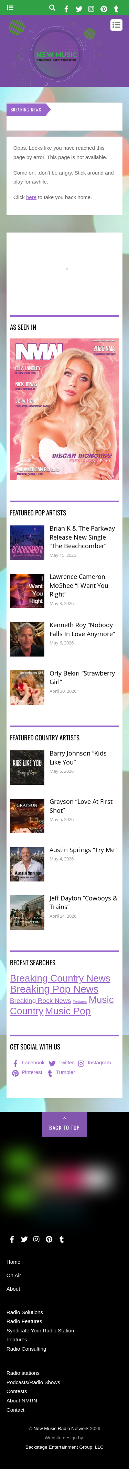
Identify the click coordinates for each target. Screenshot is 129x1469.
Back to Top (64, 1127)
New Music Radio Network (60, 1428)
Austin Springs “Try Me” (83, 850)
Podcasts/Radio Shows (33, 1382)
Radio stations (23, 1373)
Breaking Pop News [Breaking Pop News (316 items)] (54, 989)
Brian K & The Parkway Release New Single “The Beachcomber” (82, 537)
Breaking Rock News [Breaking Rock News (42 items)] (40, 1000)
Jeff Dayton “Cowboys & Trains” (83, 902)
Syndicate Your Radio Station (40, 1330)
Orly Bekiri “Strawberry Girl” (82, 677)
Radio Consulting (26, 1349)
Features (17, 1339)
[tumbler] (116, 7)
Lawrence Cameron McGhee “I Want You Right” (79, 585)
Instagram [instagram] (94, 1062)
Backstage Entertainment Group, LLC (64, 1447)
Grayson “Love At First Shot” (81, 806)
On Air (14, 1275)
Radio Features (24, 1321)
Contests (17, 1391)
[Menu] (10, 8)
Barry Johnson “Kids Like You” (78, 757)
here (31, 197)
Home (14, 1262)
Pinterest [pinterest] (26, 1072)
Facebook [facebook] (28, 1062)
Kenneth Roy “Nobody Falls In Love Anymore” (82, 629)
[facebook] (66, 7)
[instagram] (91, 7)
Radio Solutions (25, 1312)
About (13, 1289)
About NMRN (22, 1400)
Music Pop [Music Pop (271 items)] (68, 1010)
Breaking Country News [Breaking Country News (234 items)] (60, 978)
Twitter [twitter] (60, 1062)
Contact (15, 1410)
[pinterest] (104, 7)
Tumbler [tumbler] (60, 1072)
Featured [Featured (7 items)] (80, 1001)
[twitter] (79, 7)
